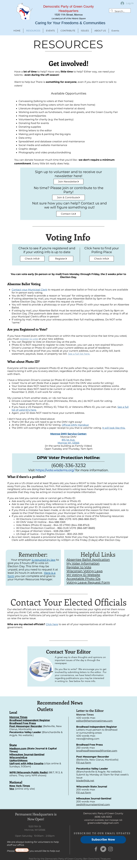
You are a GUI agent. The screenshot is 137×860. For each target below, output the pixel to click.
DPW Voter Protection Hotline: (68, 457)
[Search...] (120, 11)
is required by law (43, 559)
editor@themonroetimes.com (94, 720)
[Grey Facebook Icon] (96, 849)
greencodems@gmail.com (103, 823)
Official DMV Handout (75, 424)
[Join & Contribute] (68, 197)
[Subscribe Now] (103, 839)
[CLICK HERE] (22, 850)
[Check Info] (32, 258)
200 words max (85, 789)
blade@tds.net (85, 780)
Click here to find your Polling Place (101, 250)
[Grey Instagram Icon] (111, 849)
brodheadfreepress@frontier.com (96, 750)
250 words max (85, 747)
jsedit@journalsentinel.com (93, 804)
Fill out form (83, 762)
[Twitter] (103, 849)
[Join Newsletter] (68, 181)
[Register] (61, 258)
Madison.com (17, 748)
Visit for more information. (68, 470)
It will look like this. (113, 427)
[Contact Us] (68, 214)
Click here (52, 624)
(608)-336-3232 (68, 465)
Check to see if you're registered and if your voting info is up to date (46, 250)
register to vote (29, 338)
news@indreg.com (87, 738)
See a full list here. (79, 353)
